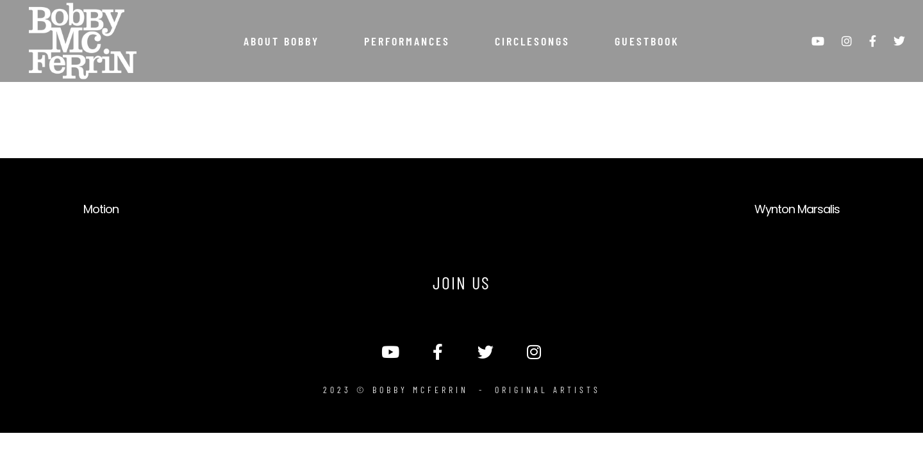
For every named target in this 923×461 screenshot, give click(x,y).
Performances (407, 41)
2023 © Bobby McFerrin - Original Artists (462, 389)
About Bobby (281, 41)
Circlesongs (532, 41)
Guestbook (647, 41)
